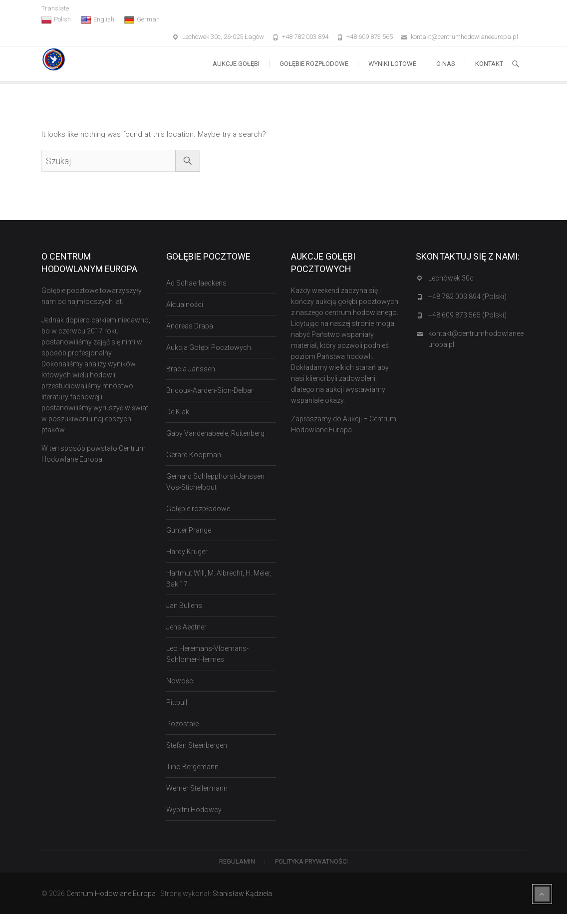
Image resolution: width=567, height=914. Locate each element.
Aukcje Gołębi (236, 63)
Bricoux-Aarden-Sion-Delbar (210, 390)
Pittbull (176, 702)
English (97, 19)
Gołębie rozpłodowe (314, 63)
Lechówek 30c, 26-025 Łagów (223, 36)
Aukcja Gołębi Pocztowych (208, 347)
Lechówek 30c (451, 278)
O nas (445, 63)
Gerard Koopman (193, 455)
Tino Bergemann (192, 767)
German (142, 19)
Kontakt (489, 63)
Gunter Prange (188, 530)
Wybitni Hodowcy (194, 810)
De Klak (177, 412)
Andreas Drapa (189, 326)
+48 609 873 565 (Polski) (467, 315)
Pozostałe (182, 724)
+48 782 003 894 (305, 36)
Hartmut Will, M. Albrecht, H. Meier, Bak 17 (219, 578)
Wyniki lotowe (392, 63)
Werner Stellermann (197, 788)
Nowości (180, 681)
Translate (55, 8)
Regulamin (237, 861)
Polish (56, 19)
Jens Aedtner (186, 627)
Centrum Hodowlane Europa (111, 894)
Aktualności (184, 304)
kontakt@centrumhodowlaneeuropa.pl (464, 36)
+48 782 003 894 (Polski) (467, 297)
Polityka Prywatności (311, 861)
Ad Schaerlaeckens (196, 283)
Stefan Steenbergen (196, 745)
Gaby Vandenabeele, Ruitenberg (215, 433)
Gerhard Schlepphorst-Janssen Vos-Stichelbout (215, 481)
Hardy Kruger (187, 552)
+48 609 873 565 (369, 36)
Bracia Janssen (190, 369)
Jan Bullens (184, 605)
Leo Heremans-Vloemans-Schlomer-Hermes (207, 653)
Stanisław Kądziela (242, 894)
